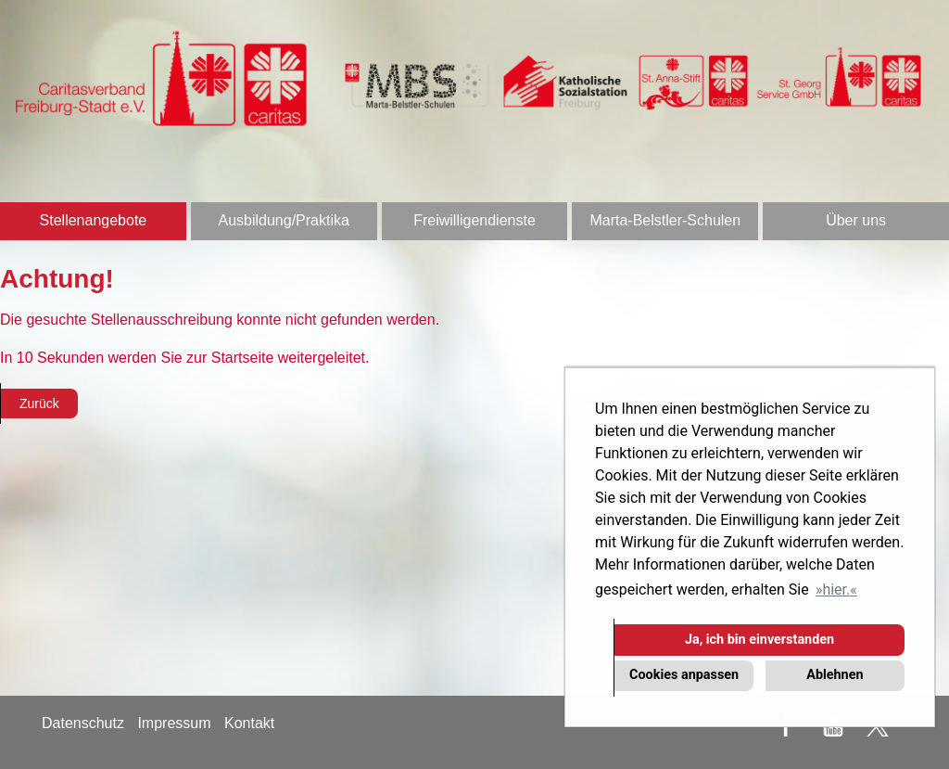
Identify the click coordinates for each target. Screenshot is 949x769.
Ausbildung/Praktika (283, 220)
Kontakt (249, 723)
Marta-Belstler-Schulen (664, 220)
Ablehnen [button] (834, 675)
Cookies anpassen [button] (684, 675)
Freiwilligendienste (474, 220)
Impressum (173, 723)
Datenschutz (83, 723)
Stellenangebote (93, 220)
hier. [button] (836, 589)
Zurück (39, 403)
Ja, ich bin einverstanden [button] (759, 639)
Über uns (856, 220)
